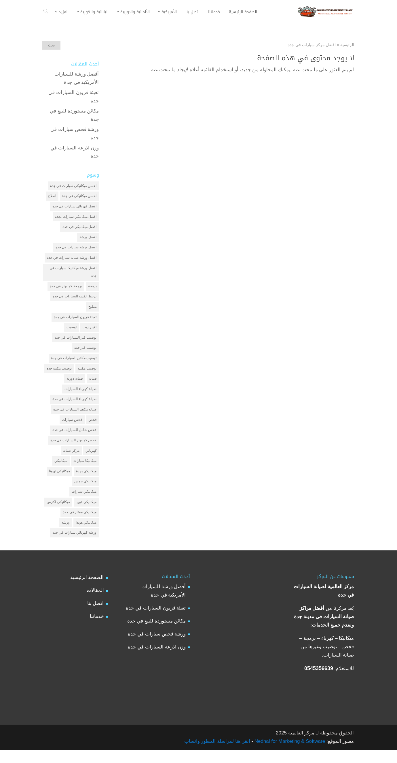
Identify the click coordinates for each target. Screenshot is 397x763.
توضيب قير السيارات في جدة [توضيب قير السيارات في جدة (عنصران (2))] (75, 343)
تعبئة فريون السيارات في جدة (156, 621)
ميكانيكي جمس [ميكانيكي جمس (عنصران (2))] (85, 492)
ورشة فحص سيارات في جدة (157, 647)
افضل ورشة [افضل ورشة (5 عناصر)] (87, 239)
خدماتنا (97, 629)
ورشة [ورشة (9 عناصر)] (66, 535)
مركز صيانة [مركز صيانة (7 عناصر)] (71, 460)
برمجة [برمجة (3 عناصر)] (92, 290)
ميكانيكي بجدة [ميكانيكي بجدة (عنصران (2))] (86, 482)
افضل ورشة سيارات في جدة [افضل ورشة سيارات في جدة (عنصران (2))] (76, 250)
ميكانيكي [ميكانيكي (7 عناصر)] (60, 471)
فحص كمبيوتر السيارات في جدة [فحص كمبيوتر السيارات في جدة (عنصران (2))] (73, 450)
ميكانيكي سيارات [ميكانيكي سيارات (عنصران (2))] (84, 503)
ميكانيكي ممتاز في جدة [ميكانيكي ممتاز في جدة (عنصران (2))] (79, 524)
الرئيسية (347, 44)
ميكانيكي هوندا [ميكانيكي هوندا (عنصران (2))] (86, 535)
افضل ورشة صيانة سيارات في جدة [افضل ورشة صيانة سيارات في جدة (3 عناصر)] (72, 260)
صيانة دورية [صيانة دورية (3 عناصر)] (75, 386)
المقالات (95, 603)
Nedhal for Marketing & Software (289, 754)
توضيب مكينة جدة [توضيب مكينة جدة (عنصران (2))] (59, 375)
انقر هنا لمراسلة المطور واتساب (217, 754)
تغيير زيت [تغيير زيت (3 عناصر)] (89, 333)
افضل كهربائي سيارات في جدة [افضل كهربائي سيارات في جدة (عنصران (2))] (74, 207)
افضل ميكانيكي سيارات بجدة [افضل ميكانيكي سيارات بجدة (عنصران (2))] (75, 218)
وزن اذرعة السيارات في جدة (157, 660)
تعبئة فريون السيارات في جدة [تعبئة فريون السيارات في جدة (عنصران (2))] (75, 322)
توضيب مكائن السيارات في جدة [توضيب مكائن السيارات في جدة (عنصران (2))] (73, 365)
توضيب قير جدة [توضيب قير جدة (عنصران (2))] (85, 354)
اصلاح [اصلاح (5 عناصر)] (52, 197)
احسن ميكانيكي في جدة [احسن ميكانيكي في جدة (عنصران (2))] (79, 197)
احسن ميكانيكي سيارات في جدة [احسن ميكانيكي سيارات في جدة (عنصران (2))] (73, 186)
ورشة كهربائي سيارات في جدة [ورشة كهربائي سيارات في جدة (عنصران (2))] (74, 545)
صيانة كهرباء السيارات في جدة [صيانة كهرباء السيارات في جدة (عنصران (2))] (74, 407)
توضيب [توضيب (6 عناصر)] (72, 333)
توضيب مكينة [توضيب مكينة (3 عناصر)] (87, 375)
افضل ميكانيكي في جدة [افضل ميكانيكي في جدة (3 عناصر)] (79, 228)
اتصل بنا (95, 616)
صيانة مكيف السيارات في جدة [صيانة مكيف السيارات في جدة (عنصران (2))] (74, 418)
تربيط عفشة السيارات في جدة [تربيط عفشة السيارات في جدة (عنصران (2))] (74, 301)
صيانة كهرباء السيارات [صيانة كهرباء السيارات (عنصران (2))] (80, 397)
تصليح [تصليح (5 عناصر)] (92, 311)
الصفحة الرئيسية (87, 590)
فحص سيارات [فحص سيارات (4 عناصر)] (72, 428)
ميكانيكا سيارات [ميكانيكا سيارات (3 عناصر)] (84, 471)
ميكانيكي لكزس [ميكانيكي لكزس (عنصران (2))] (58, 513)
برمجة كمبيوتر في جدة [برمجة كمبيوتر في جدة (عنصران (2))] (66, 290)
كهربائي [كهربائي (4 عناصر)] (91, 460)
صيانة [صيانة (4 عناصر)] (93, 386)
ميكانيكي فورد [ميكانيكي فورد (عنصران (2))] (86, 513)
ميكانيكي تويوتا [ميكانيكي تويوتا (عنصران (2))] (59, 482)
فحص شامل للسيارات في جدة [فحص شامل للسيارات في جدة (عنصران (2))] (74, 439)
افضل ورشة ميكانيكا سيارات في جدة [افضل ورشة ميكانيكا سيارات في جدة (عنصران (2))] (73, 275)
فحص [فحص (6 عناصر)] (92, 428)
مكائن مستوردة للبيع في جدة (156, 634)
